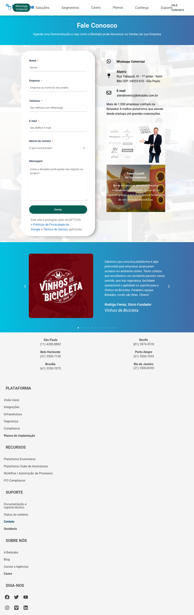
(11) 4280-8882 (50, 344)
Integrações (11, 407)
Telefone (35, 101)
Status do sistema (16, 514)
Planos (118, 7)
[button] (25, 286)
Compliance (12, 428)
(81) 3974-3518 (143, 344)
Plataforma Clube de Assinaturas (26, 466)
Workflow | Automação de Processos (28, 473)
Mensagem (36, 161)
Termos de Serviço (55, 229)
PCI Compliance (14, 480)
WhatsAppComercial (21, 8)
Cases (96, 7)
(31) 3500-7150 (50, 356)
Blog (7, 559)
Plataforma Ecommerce (19, 459)
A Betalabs (11, 552)
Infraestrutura (13, 414)
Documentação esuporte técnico (15, 505)
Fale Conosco (177, 8)
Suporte (167, 8)
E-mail (34, 121)
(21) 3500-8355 (143, 368)
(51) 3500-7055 (143, 356)
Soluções (42, 8)
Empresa (35, 81)
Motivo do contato (41, 141)
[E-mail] (108, 92)
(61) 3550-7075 (50, 368)
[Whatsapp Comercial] (108, 61)
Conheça (142, 8)
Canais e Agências (16, 566)
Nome (33, 60)
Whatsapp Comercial (131, 61)
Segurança (11, 421)
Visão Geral (11, 400)
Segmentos (70, 8)
